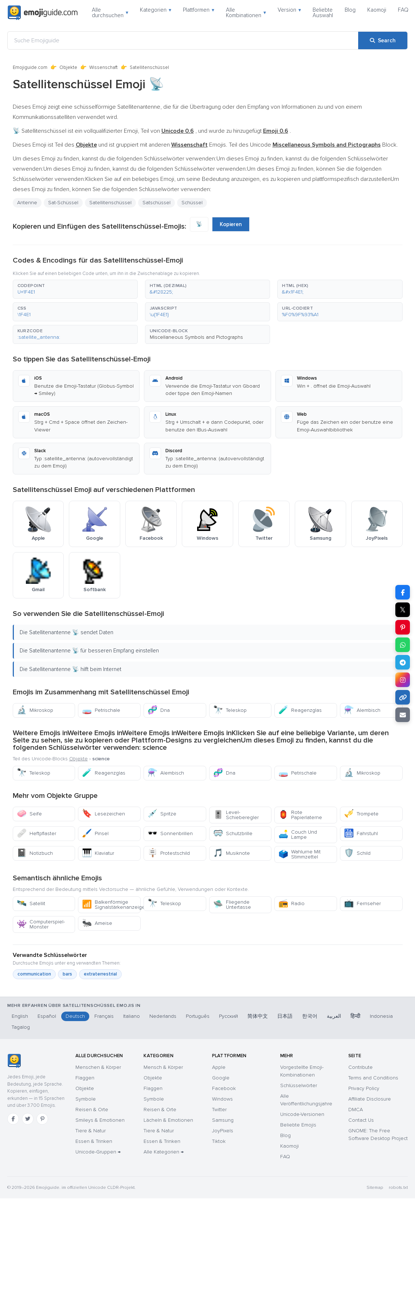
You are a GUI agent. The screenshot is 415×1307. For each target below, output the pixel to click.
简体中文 (257, 1016)
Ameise (97, 923)
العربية (334, 1016)
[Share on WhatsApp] (402, 644)
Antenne (27, 202)
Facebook (224, 1088)
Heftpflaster (36, 833)
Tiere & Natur (90, 1131)
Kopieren (231, 224)
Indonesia (381, 1016)
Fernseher (362, 903)
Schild (357, 853)
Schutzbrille (232, 833)
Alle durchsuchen (110, 13)
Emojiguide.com (30, 67)
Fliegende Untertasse (232, 904)
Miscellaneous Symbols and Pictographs (196, 337)
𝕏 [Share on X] (403, 610)
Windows (222, 1099)
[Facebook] (13, 1119)
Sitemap (375, 1187)
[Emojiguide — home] (42, 12)
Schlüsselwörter (298, 1085)
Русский (228, 1016)
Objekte (68, 67)
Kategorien (155, 10)
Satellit (31, 903)
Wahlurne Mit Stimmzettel (299, 854)
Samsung (223, 1120)
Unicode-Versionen (302, 1114)
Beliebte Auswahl (323, 13)
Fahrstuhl (361, 833)
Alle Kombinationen (246, 13)
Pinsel (95, 833)
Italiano (131, 1016)
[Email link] (402, 714)
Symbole (85, 1099)
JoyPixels (222, 1131)
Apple (219, 1067)
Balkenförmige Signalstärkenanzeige (111, 904)
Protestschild (169, 853)
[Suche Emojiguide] (183, 40)
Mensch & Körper (163, 1067)
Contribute (360, 1067)
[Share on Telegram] (402, 662)
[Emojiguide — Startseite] (14, 1061)
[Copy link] (402, 697)
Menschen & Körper (98, 1067)
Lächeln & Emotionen (168, 1120)
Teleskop (230, 710)
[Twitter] (28, 1119)
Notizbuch (35, 853)
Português (198, 1016)
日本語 (285, 1016)
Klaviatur (98, 853)
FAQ (403, 10)
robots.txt (398, 1187)
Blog (350, 10)
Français (104, 1016)
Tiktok (219, 1141)
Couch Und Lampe (297, 834)
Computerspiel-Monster (41, 924)
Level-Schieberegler (236, 815)
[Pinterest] (42, 1119)
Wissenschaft (103, 67)
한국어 (309, 1016)
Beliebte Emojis (298, 1125)
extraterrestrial (100, 974)
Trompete (361, 814)
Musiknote (231, 853)
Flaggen (84, 1078)
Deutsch (75, 1016)
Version (289, 10)
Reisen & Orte (91, 1109)
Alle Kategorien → (164, 1152)
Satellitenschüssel (110, 202)
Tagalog (21, 1027)
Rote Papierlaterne (300, 815)
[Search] (382, 40)
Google (221, 1078)
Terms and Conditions (373, 1078)
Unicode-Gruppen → (98, 1152)
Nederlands (162, 1016)
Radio (291, 903)
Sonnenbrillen (170, 833)
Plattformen (198, 10)
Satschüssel (156, 202)
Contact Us (361, 1120)
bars (67, 974)
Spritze (162, 814)
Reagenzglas (300, 710)
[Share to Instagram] (402, 679)
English (20, 1016)
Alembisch (362, 710)
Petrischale (101, 710)
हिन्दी (355, 1016)
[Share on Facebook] (402, 592)
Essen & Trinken (93, 1141)
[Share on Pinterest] (402, 627)
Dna (159, 710)
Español (47, 1016)
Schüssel (192, 202)
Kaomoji (376, 10)
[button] (75, 289)
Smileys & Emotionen (100, 1120)
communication (34, 974)
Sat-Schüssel (63, 202)
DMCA (355, 1109)
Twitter (219, 1109)
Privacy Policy (363, 1088)
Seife (29, 814)
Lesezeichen (103, 814)
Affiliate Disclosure (369, 1099)
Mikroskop (35, 710)
